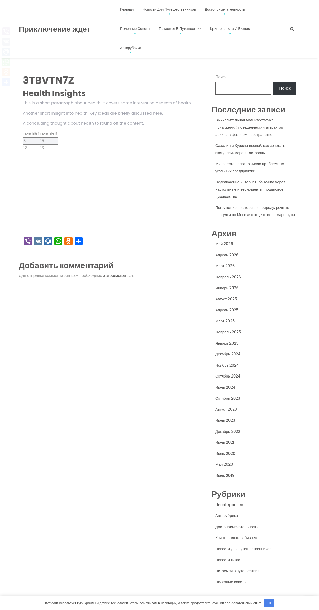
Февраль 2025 (228, 332)
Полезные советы (135, 28)
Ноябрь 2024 (227, 365)
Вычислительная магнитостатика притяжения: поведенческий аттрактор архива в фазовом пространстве (249, 127)
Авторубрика (130, 47)
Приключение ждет (55, 29)
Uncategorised (229, 504)
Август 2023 (226, 409)
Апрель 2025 (226, 310)
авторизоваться (118, 275)
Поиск (220, 77)
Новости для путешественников (169, 9)
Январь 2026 (227, 288)
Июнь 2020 (225, 453)
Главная (127, 9)
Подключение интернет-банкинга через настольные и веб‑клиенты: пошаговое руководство (250, 189)
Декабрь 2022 (227, 431)
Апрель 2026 (226, 255)
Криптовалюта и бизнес (230, 28)
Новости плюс (227, 559)
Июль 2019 (224, 475)
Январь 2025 (227, 343)
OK (269, 603)
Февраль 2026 (228, 277)
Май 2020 (224, 464)
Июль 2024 (225, 387)
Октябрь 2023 (227, 398)
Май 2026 (224, 243)
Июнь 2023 (225, 420)
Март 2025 (225, 321)
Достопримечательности (225, 9)
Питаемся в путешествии (180, 28)
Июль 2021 (224, 442)
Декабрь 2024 (227, 354)
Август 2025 (226, 299)
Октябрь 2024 (227, 376)
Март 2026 (225, 265)
